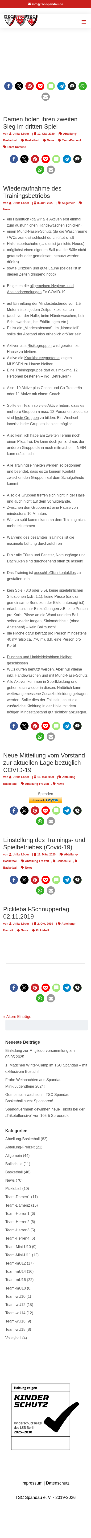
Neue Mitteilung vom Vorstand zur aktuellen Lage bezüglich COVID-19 (44, 762)
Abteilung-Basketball (22, 1139)
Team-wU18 (15, 1329)
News (50, 140)
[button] (8, 86)
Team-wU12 (15, 1305)
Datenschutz (58, 1483)
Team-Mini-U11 (18, 1255)
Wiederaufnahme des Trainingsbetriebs (32, 192)
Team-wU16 (15, 1321)
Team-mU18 (15, 1288)
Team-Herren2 (17, 1222)
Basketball (32, 140)
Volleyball (13, 1338)
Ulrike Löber (20, 133)
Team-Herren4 (17, 1238)
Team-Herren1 (17, 1214)
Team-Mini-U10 (18, 1247)
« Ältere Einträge (17, 1017)
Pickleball (42, 930)
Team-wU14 (15, 1313)
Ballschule (64, 861)
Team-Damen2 (16, 147)
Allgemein (68, 203)
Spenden (45, 794)
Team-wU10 (15, 1296)
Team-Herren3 (17, 1230)
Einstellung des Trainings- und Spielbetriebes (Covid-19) (44, 843)
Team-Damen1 (71, 140)
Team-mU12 (15, 1263)
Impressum (31, 1483)
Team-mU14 (15, 1271)
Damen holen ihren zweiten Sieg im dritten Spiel (40, 123)
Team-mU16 (15, 1280)
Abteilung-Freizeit (37, 783)
